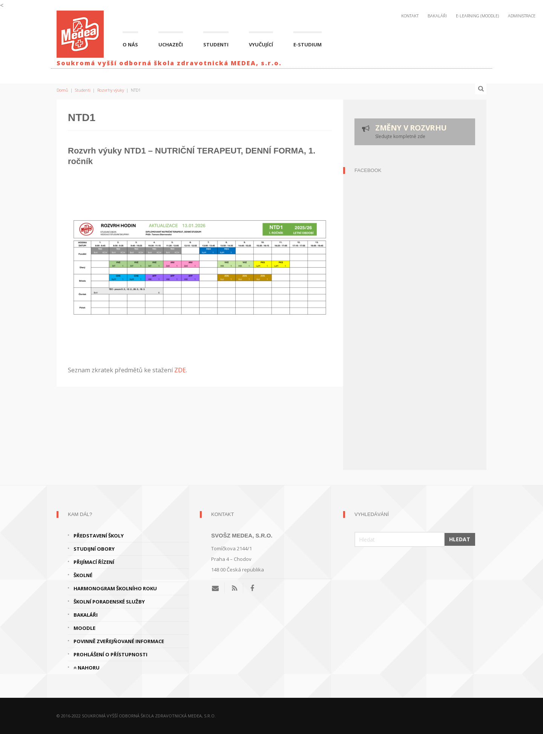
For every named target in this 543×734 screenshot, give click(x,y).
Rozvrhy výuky (110, 90)
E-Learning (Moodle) (477, 15)
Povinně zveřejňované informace (119, 641)
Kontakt (410, 15)
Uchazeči (170, 44)
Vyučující (261, 44)
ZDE (180, 370)
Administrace (521, 15)
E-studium (307, 44)
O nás (130, 44)
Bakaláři (437, 15)
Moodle (84, 628)
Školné (83, 575)
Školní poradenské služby (109, 601)
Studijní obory (94, 548)
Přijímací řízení (94, 562)
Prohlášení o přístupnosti (110, 654)
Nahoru (87, 667)
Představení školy (99, 535)
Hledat (459, 539)
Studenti (216, 44)
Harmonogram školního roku (115, 588)
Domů (62, 90)
